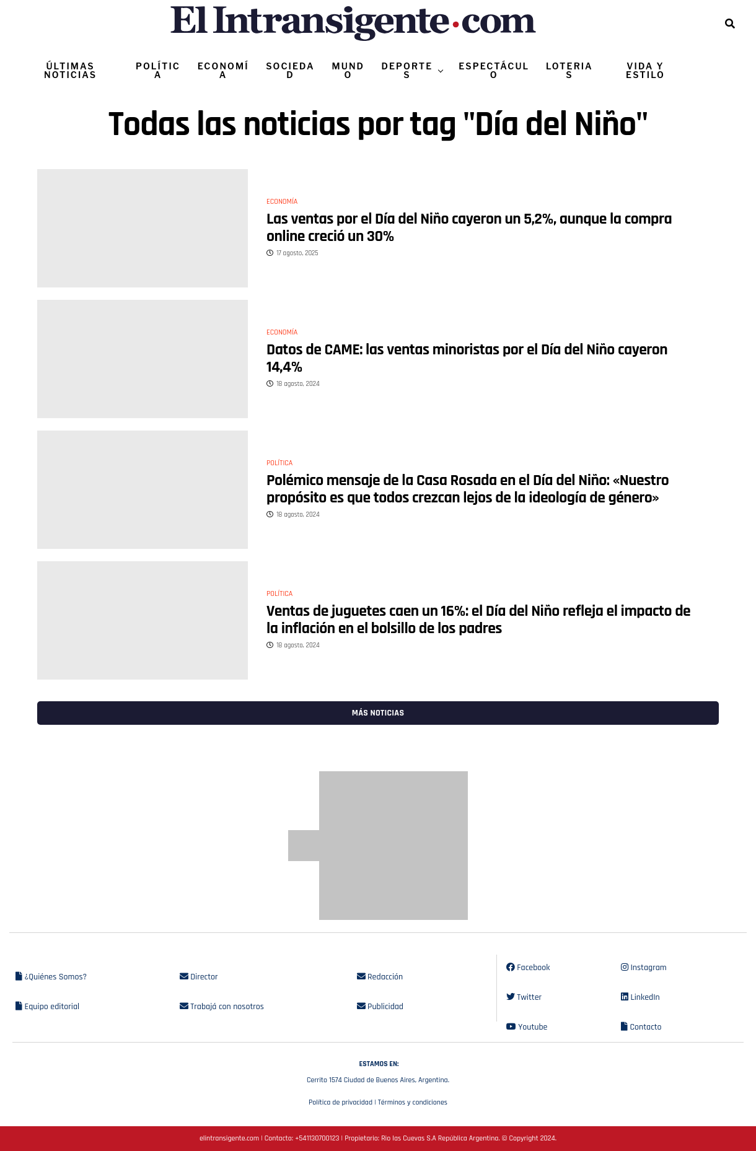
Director (199, 977)
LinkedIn (640, 997)
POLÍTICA (158, 70)
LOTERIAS (569, 70)
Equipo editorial (47, 1006)
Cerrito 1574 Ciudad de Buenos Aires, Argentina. (378, 1070)
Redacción (380, 977)
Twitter (524, 997)
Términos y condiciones (412, 1102)
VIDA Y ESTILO (645, 70)
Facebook (528, 967)
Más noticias (378, 713)
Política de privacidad (340, 1102)
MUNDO (348, 70)
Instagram (644, 967)
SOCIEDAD (290, 70)
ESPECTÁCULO (494, 70)
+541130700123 (317, 1138)
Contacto (641, 1027)
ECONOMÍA (223, 70)
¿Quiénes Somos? (51, 977)
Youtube (527, 1027)
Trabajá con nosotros (222, 1006)
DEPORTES (407, 70)
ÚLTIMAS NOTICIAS (70, 70)
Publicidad (380, 1006)
